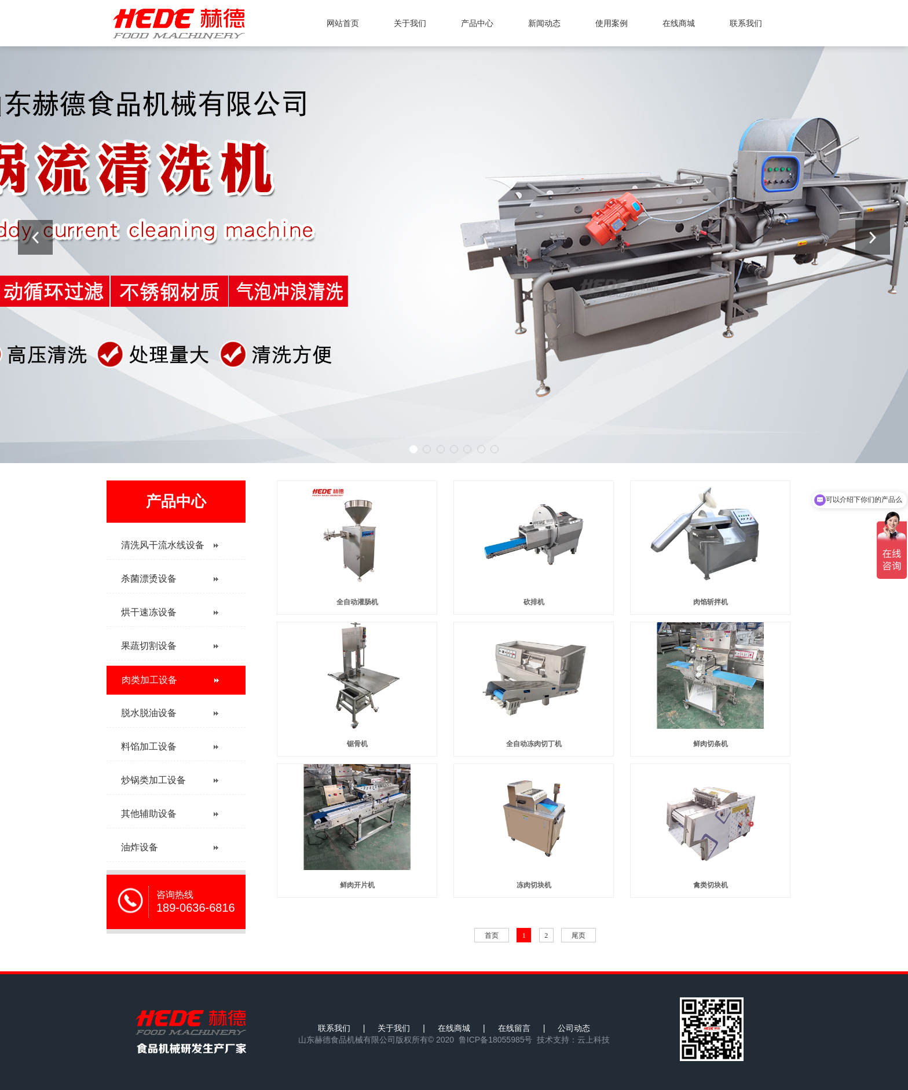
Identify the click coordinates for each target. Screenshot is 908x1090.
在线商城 (678, 23)
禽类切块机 (710, 885)
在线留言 (514, 1028)
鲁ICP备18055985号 (496, 1039)
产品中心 (477, 23)
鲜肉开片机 (357, 885)
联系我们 (746, 23)
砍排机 (533, 602)
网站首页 (343, 23)
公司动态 (574, 1028)
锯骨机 (357, 744)
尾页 (578, 935)
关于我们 (410, 23)
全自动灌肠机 (357, 602)
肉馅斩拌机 (710, 602)
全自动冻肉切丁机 (534, 744)
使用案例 (611, 23)
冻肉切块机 (534, 885)
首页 (492, 935)
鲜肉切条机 (710, 744)
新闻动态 (544, 23)
